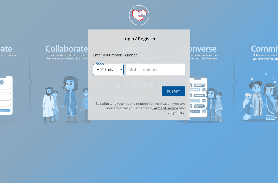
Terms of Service (165, 108)
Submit (173, 91)
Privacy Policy (174, 112)
